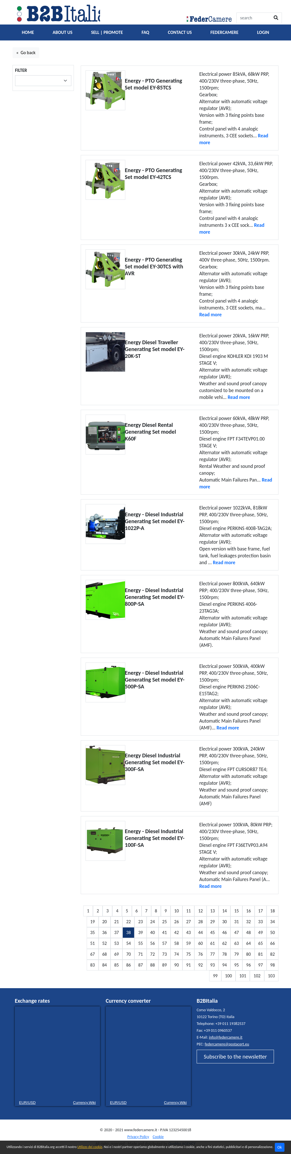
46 (224, 932)
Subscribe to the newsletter (235, 1056)
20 (104, 921)
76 (200, 954)
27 (188, 921)
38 (128, 932)
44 (200, 932)
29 (212, 921)
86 (128, 965)
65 (260, 943)
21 (116, 921)
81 (260, 954)
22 (128, 921)
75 (188, 954)
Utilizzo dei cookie (89, 1147)
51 (92, 943)
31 (236, 921)
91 (188, 965)
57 (164, 943)
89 (164, 965)
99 (215, 975)
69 (116, 954)
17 (260, 911)
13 (212, 911)
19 (92, 921)
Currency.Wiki (84, 1102)
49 (260, 932)
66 (272, 943)
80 (248, 954)
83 (92, 965)
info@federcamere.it (225, 1037)
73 (164, 954)
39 (140, 932)
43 (188, 932)
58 (176, 943)
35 (92, 932)
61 (212, 943)
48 (248, 932)
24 (152, 921)
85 (116, 965)
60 (200, 943)
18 (272, 911)
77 (212, 954)
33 (260, 921)
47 (236, 932)
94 (224, 965)
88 (152, 965)
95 (236, 965)
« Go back (26, 52)
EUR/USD (27, 1102)
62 (224, 943)
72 (152, 954)
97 (260, 965)
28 (200, 921)
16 (248, 911)
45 (212, 932)
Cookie (158, 1136)
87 (140, 965)
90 (176, 965)
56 (152, 943)
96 (248, 965)
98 (272, 965)
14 (224, 911)
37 (116, 932)
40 (152, 932)
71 (140, 954)
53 (116, 943)
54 (128, 943)
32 (248, 921)
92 (200, 965)
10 (176, 911)
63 (236, 943)
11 (188, 911)
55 (140, 943)
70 (128, 954)
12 (200, 911)
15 (236, 911)
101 (242, 975)
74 (176, 954)
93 (212, 965)
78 (224, 954)
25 (164, 921)
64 (248, 943)
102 (256, 975)
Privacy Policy (138, 1136)
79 (236, 954)
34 (272, 921)
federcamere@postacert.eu (227, 1044)
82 (272, 954)
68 (104, 954)
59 (188, 943)
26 (176, 921)
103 (271, 975)
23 (140, 921)
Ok (279, 1147)
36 (104, 932)
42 (176, 932)
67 (92, 954)
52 (104, 943)
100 (228, 975)
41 (164, 932)
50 (272, 932)
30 (224, 921)
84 (104, 965)
